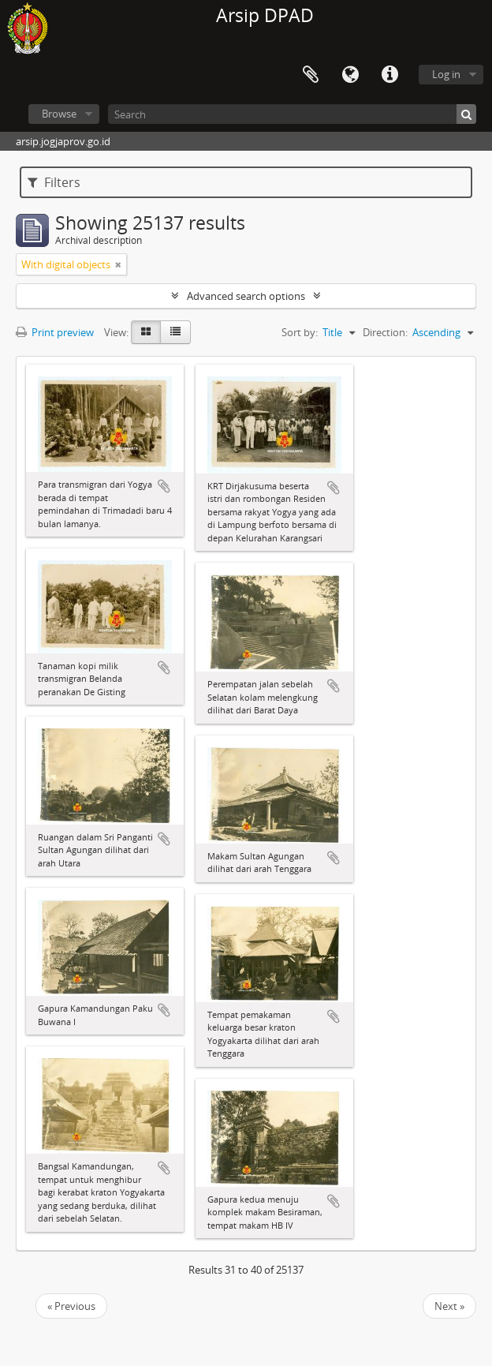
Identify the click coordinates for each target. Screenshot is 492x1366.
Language (350, 75)
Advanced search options (246, 296)
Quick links (389, 75)
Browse (59, 114)
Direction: (385, 332)
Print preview (55, 332)
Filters (54, 182)
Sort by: (299, 332)
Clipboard (310, 75)
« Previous (71, 1306)
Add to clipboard (164, 486)
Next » (449, 1306)
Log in (446, 74)
